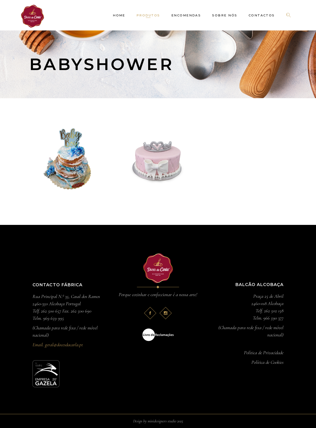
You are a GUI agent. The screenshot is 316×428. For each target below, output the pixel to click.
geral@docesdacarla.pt (64, 345)
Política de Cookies (267, 362)
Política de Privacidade (263, 353)
